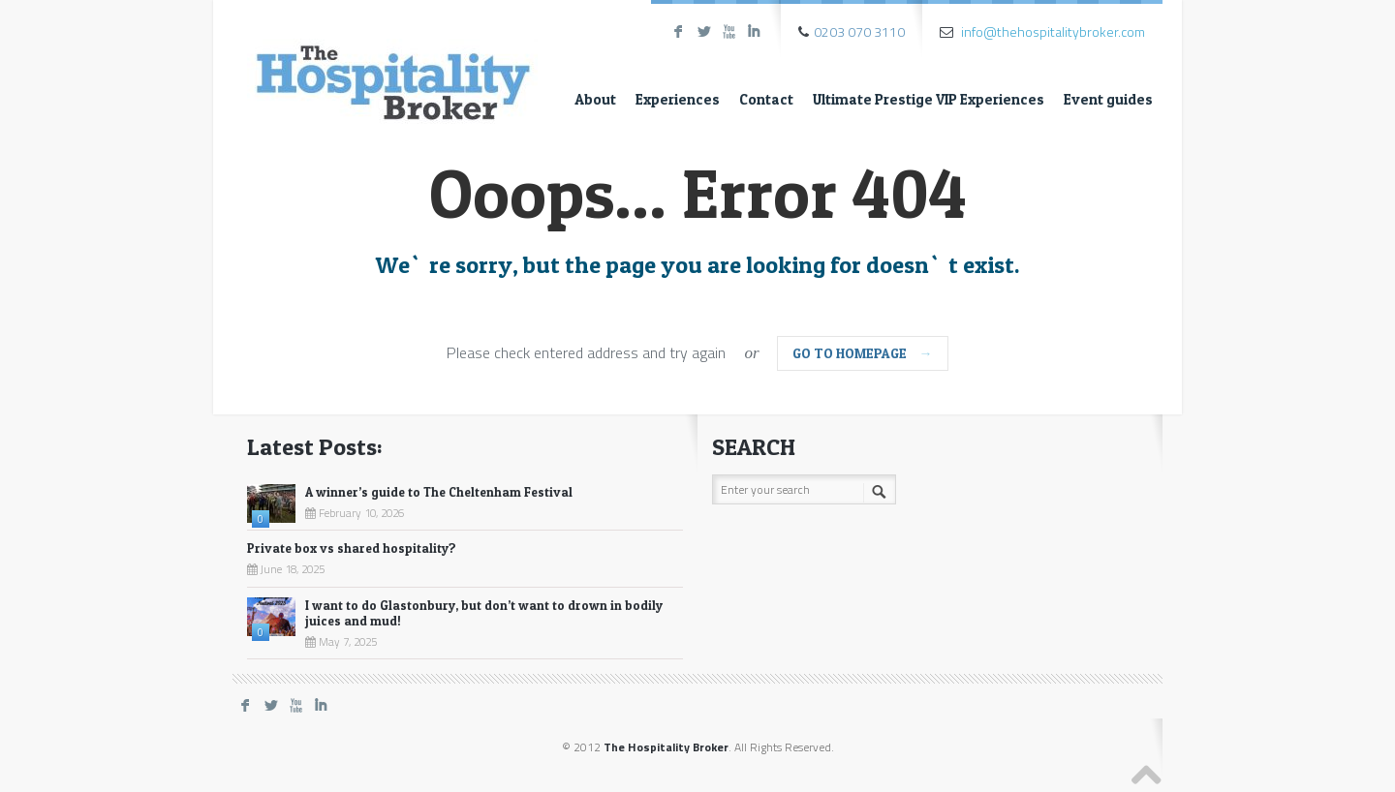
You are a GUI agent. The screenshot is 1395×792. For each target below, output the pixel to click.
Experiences (678, 99)
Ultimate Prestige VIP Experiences (928, 99)
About (595, 99)
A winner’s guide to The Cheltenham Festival (439, 492)
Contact (766, 99)
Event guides (1108, 99)
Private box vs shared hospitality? (351, 548)
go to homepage (862, 353)
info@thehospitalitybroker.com (1053, 31)
